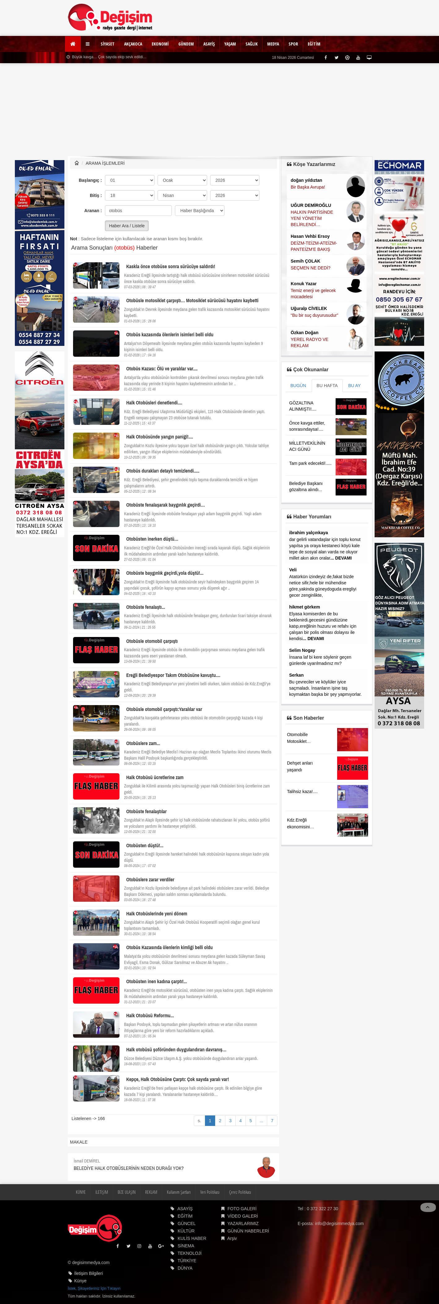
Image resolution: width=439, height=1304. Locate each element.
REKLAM (151, 1192)
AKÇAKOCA (133, 44)
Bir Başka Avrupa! (308, 187)
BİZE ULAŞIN (127, 1192)
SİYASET (108, 44)
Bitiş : (96, 195)
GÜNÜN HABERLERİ (248, 1230)
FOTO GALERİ (242, 1208)
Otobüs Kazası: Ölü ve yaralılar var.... (162, 368)
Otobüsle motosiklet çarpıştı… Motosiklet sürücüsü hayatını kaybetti (192, 300)
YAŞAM (230, 44)
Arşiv (232, 1238)
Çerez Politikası (240, 1192)
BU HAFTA (327, 385)
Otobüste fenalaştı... (145, 607)
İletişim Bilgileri (88, 1273)
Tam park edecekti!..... (310, 463)
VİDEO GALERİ (243, 1216)
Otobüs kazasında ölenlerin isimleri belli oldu (169, 334)
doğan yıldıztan (306, 180)
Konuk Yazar (304, 283)
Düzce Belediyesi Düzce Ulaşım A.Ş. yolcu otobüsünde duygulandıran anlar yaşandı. (191, 1058)
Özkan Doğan (304, 332)
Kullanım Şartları (179, 1192)
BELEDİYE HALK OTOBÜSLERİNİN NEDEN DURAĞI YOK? (129, 1168)
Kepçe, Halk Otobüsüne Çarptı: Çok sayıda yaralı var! (177, 1079)
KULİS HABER (192, 1238)
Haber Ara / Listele (127, 225)
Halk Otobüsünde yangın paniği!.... (159, 436)
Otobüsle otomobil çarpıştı (152, 641)
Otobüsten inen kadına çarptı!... (156, 981)
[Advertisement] (219, 109)
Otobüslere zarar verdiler (150, 879)
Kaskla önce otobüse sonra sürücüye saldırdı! (170, 266)
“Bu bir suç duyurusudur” (314, 315)
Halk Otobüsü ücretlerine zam (155, 777)
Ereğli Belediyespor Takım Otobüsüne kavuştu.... (173, 675)
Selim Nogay (302, 650)
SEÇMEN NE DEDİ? (310, 267)
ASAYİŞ (209, 44)
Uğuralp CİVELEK (309, 308)
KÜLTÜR (186, 1230)
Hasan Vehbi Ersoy (310, 236)
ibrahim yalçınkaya (308, 532)
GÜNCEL (187, 1223)
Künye (80, 1280)
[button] (88, 44)
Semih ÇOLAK (305, 261)
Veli (293, 569)
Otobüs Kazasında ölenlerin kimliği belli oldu (169, 947)
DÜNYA (185, 1268)
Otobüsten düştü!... (144, 845)
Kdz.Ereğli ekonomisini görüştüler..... (299, 827)
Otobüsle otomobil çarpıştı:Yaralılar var (164, 709)
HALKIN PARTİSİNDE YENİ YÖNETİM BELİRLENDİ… (312, 218)
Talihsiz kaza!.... (302, 791)
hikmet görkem (304, 606)
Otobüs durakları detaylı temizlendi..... (162, 470)
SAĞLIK (252, 44)
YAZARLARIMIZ (243, 1223)
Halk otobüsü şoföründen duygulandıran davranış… (176, 1049)
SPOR (293, 44)
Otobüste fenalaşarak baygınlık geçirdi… (165, 504)
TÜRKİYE (186, 1260)
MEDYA (273, 44)
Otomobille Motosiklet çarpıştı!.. (297, 741)
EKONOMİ (160, 44)
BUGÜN (298, 385)
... (261, 1120)
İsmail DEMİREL (87, 1161)
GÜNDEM (186, 44)
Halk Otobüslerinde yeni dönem (156, 913)
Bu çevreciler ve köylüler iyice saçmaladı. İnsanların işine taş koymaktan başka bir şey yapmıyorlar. (325, 688)
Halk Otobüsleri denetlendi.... (154, 402)
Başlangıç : (90, 180)
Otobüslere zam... (143, 743)
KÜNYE (81, 1192)
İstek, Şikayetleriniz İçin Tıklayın (94, 1288)
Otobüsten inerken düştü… (152, 538)
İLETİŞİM (101, 1192)
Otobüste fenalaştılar (146, 811)
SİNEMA (186, 1245)
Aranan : (93, 210)
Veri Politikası (210, 1192)
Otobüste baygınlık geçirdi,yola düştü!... (164, 572)
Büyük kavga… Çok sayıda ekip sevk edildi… (106, 57)
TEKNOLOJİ (189, 1253)
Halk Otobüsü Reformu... (150, 1015)
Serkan (296, 675)
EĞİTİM (314, 44)
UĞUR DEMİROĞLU (311, 205)
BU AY (354, 385)
